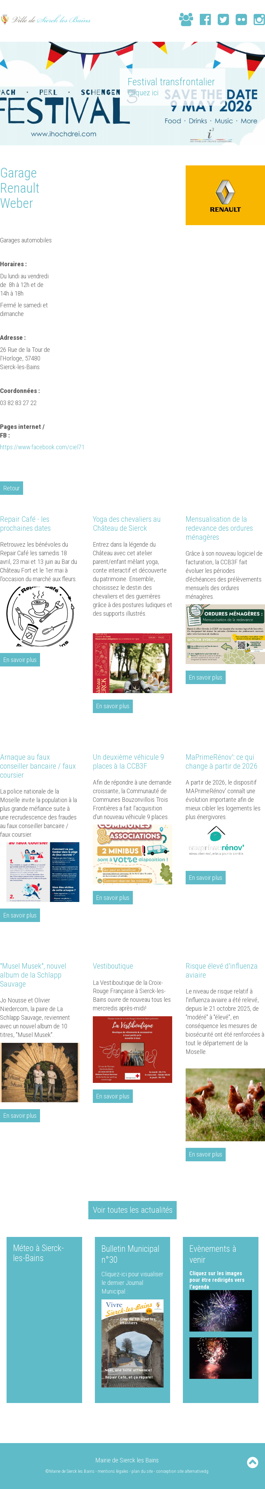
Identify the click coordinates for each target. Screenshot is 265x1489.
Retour (11, 488)
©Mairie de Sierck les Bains (70, 1470)
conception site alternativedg (182, 1470)
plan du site (142, 1470)
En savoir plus (20, 659)
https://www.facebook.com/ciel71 (43, 447)
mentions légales (113, 1470)
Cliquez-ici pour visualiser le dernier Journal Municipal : (132, 1282)
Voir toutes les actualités (132, 1209)
